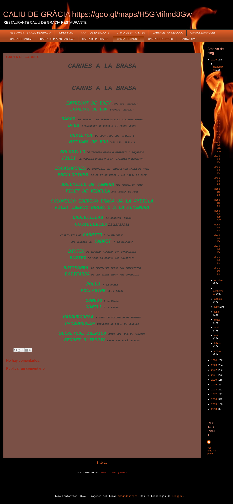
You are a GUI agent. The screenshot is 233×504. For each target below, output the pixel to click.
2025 (214, 59)
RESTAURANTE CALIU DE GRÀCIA (30, 32)
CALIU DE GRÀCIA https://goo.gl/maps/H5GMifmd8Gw (97, 14)
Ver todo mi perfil (211, 450)
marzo (217, 335)
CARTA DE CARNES (128, 39)
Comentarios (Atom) (113, 472)
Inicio (102, 463)
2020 (214, 379)
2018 (214, 389)
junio (217, 311)
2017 (214, 394)
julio (217, 306)
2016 (214, 399)
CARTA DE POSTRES (160, 39)
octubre (218, 280)
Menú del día (217, 90)
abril (216, 327)
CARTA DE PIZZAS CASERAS (57, 39)
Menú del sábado (217, 79)
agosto (218, 298)
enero (217, 351)
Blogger (177, 496)
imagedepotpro (127, 496)
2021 (214, 374)
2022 (214, 369)
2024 (214, 360)
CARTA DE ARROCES (203, 32)
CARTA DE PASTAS (21, 39)
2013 (214, 409)
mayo (217, 319)
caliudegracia (66, 32)
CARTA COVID (189, 39)
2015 (214, 404)
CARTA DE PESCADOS (95, 39)
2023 (214, 365)
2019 (214, 384)
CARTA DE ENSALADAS (95, 32)
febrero (218, 343)
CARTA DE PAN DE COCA (168, 32)
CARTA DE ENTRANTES (131, 32)
